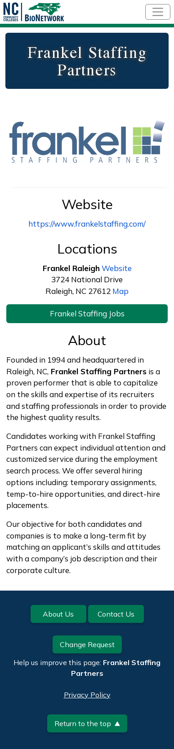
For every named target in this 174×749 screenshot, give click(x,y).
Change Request (87, 644)
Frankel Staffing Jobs (87, 313)
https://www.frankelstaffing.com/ (87, 223)
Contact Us (116, 613)
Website (117, 268)
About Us (58, 613)
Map (120, 291)
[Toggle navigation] (157, 12)
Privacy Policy (87, 694)
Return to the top (87, 723)
